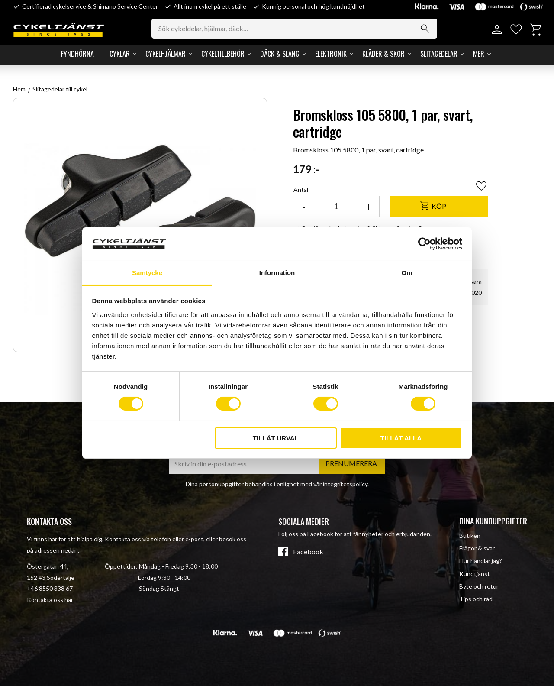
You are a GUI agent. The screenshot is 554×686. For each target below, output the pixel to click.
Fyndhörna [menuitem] (77, 54)
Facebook (308, 551)
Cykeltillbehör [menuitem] (223, 54)
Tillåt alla (401, 438)
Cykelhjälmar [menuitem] (165, 54)
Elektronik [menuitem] (331, 54)
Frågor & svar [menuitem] (477, 548)
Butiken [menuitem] (469, 535)
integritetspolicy (345, 484)
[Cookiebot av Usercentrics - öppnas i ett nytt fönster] (424, 243)
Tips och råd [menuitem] (476, 598)
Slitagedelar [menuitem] (438, 54)
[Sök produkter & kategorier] (294, 29)
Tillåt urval (276, 438)
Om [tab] (406, 272)
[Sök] (425, 28)
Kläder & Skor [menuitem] (383, 54)
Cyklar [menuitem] (120, 54)
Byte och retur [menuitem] (479, 586)
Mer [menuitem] (478, 54)
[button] (516, 30)
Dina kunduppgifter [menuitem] (493, 521)
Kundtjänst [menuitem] (474, 573)
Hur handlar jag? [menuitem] (480, 560)
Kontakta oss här (50, 599)
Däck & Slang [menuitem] (280, 54)
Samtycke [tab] (147, 272)
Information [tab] (277, 272)
